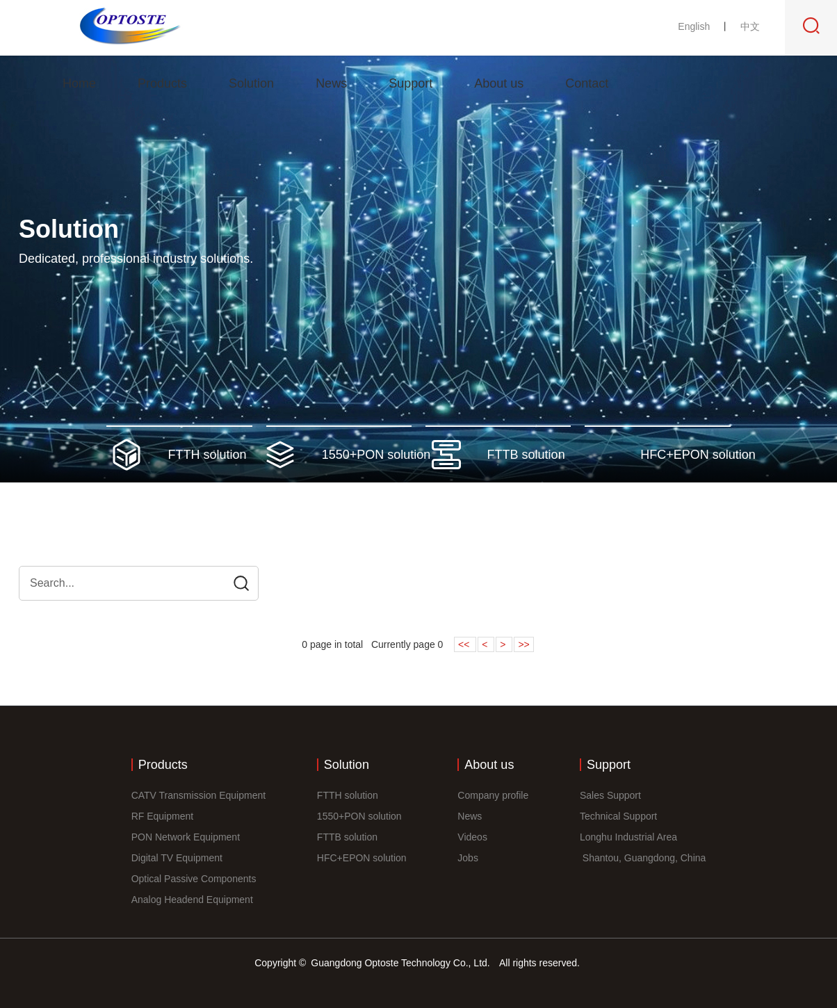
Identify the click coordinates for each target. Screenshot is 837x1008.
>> (523, 644)
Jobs (467, 857)
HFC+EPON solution (362, 857)
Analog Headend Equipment (192, 899)
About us (498, 83)
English (695, 26)
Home (79, 83)
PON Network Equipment (185, 837)
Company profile (492, 795)
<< (465, 644)
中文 (750, 26)
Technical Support (618, 816)
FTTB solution (347, 837)
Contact (586, 83)
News (331, 83)
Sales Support (610, 795)
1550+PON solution (359, 816)
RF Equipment (162, 816)
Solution (251, 83)
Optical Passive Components (194, 878)
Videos (472, 837)
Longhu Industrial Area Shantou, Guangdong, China (643, 847)
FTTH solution (347, 795)
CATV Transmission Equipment (198, 795)
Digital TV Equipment (176, 857)
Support (410, 83)
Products (162, 83)
